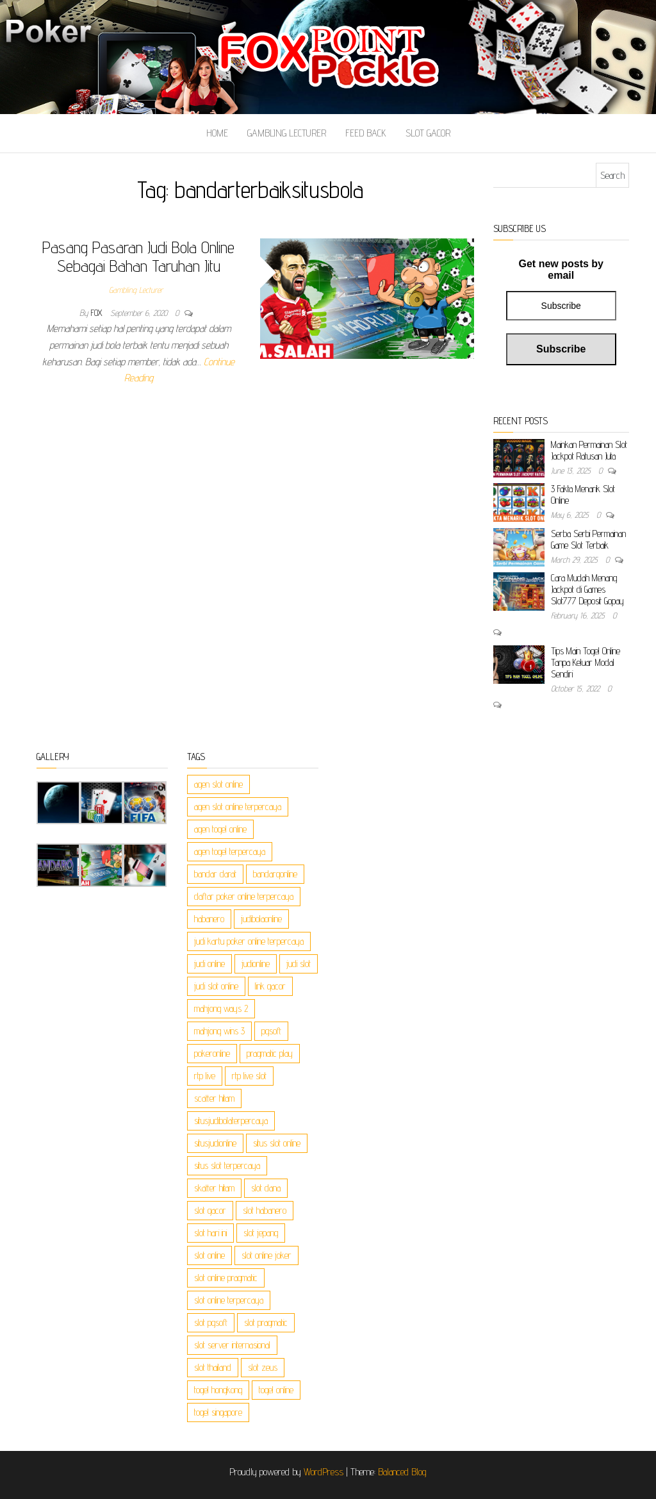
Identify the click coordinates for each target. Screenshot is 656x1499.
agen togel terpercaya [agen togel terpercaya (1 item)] (229, 851)
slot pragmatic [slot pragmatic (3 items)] (266, 1322)
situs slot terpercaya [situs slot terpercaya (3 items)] (227, 1165)
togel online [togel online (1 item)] (276, 1389)
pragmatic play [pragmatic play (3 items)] (270, 1053)
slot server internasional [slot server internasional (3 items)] (232, 1344)
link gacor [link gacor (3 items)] (270, 986)
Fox (98, 313)
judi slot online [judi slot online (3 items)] (216, 986)
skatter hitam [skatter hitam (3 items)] (214, 1187)
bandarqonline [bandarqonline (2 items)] (275, 873)
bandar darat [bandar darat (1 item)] (215, 873)
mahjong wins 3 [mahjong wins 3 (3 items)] (219, 1030)
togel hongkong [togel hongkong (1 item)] (218, 1389)
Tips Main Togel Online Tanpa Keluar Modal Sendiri (585, 662)
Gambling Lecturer (286, 133)
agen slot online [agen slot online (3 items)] (218, 784)
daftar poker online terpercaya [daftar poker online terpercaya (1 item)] (243, 896)
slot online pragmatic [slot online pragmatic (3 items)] (226, 1277)
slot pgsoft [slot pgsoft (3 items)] (210, 1322)
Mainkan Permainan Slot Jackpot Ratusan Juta (589, 450)
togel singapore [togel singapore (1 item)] (218, 1412)
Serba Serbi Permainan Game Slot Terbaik (588, 539)
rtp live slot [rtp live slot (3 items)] (249, 1075)
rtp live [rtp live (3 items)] (204, 1075)
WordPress (323, 1472)
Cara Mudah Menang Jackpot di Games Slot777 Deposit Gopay (587, 589)
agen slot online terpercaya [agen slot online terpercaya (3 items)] (237, 806)
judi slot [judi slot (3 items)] (298, 963)
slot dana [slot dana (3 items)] (266, 1187)
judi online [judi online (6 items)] (209, 963)
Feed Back (365, 133)
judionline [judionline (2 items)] (256, 963)
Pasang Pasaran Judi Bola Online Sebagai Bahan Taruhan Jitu (138, 256)
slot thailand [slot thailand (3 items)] (212, 1367)
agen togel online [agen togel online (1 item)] (220, 829)
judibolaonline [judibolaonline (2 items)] (261, 918)
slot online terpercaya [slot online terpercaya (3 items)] (228, 1300)
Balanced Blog (402, 1472)
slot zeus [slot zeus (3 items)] (262, 1367)
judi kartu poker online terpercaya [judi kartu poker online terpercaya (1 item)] (249, 941)
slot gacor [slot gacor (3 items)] (210, 1210)
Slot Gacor (428, 133)
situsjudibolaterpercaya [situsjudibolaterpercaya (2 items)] (231, 1120)
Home (217, 133)
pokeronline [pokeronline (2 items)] (212, 1053)
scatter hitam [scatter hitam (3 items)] (214, 1098)
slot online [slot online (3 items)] (209, 1255)
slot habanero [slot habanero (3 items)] (264, 1210)
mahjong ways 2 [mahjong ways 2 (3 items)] (221, 1008)
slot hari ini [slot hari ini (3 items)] (210, 1232)
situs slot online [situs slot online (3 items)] (276, 1143)
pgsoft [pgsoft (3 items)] (271, 1030)
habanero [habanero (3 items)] (209, 918)
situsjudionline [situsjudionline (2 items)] (215, 1143)
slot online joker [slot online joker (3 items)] (266, 1255)
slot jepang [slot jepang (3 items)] (260, 1232)
